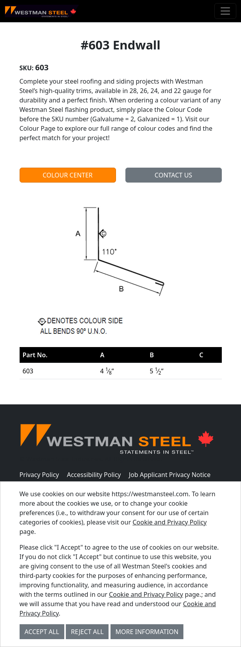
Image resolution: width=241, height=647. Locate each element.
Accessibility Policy (94, 474)
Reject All (87, 631)
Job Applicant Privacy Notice (170, 474)
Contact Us (173, 175)
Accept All (42, 631)
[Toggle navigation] (225, 11)
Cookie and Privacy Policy (169, 522)
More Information (147, 631)
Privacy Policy (39, 474)
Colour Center (68, 175)
